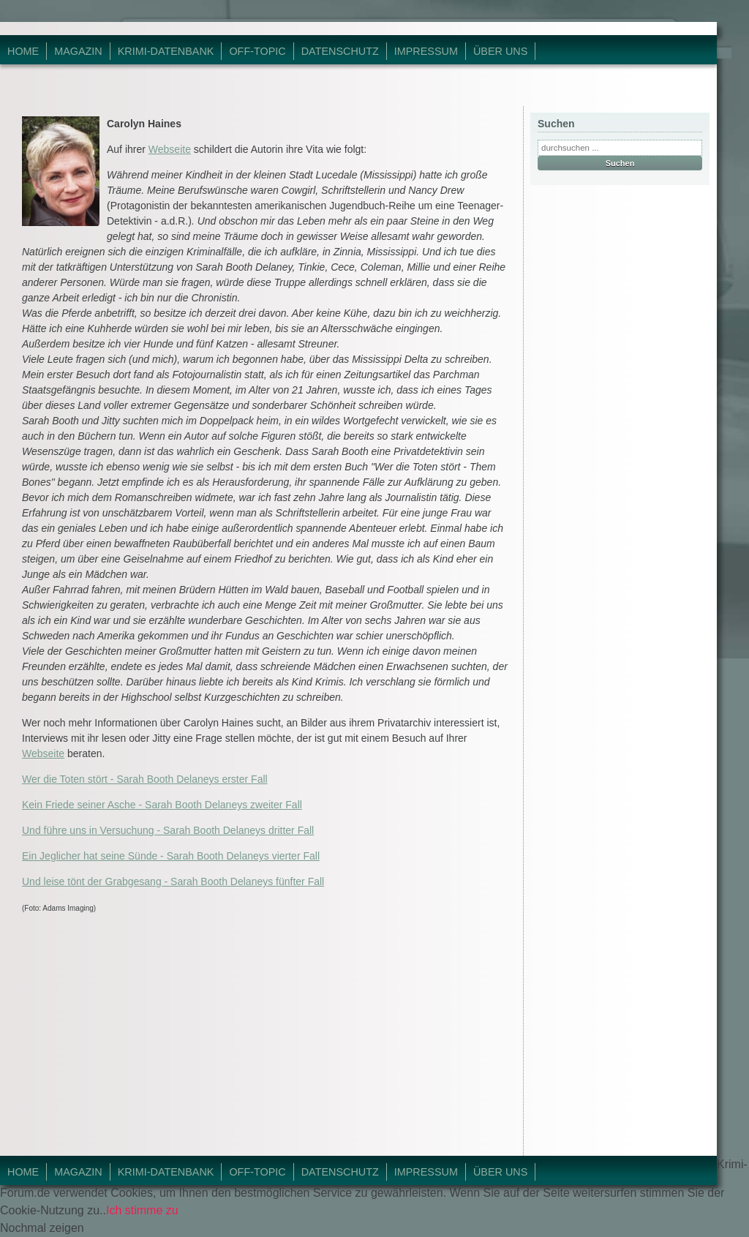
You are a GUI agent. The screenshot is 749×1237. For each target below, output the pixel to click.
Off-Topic (257, 51)
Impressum (426, 51)
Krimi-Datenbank (166, 51)
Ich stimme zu (142, 1210)
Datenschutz (340, 51)
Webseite (169, 149)
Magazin (78, 51)
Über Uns (500, 51)
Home (23, 51)
